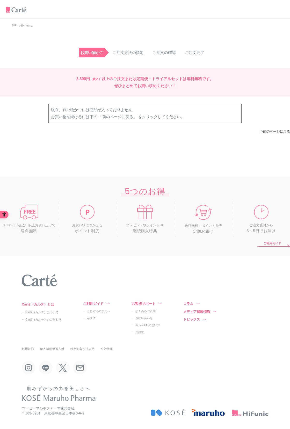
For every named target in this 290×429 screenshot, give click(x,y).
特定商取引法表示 (82, 349)
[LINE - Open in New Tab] (45, 368)
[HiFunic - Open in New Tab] (250, 412)
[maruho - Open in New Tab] (208, 412)
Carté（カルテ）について (41, 312)
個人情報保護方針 (52, 349)
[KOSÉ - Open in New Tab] (168, 412)
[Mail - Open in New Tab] (80, 368)
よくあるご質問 (145, 311)
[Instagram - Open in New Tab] (28, 368)
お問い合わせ (144, 318)
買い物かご (27, 25)
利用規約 (28, 349)
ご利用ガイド (272, 243)
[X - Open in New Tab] (63, 368)
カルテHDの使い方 (147, 325)
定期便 (91, 318)
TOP (14, 25)
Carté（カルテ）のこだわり (43, 319)
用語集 (139, 332)
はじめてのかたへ (98, 311)
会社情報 (107, 349)
